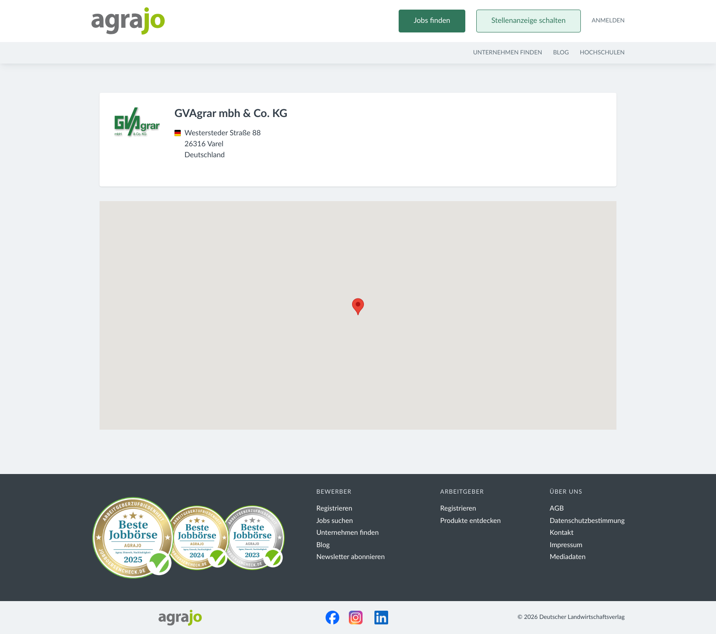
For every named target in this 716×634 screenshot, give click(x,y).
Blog (561, 53)
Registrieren (334, 508)
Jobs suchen (334, 520)
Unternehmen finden (507, 53)
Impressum (566, 545)
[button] (358, 306)
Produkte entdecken (470, 520)
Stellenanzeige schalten (528, 21)
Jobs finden (432, 21)
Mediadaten (568, 557)
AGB (557, 508)
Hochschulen (602, 53)
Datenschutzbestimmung (587, 520)
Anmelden (608, 21)
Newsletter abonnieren (350, 557)
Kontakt (562, 532)
